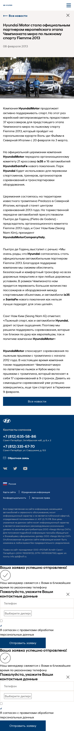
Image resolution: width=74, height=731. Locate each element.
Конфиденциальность (14, 497)
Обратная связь (16, 458)
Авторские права (41, 497)
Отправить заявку (22, 643)
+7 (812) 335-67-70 (19, 446)
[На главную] (7, 5)
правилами (28, 630)
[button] (7, 421)
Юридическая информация (35, 492)
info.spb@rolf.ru (18, 556)
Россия (9, 483)
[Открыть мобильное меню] (68, 5)
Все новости (15, 16)
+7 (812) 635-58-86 (19, 436)
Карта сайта (9, 492)
